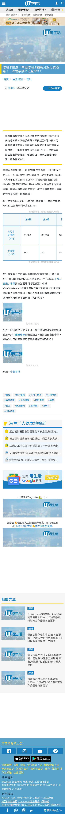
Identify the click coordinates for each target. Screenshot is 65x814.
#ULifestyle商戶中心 (31, 805)
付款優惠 (10, 411)
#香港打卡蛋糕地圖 (43, 798)
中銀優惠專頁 (20, 334)
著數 (8, 395)
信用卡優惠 (36, 395)
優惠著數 (23, 9)
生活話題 (18, 79)
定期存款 (49, 15)
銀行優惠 (20, 395)
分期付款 (51, 395)
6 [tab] (40, 21)
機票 (51, 400)
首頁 (6, 79)
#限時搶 (45, 801)
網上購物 (20, 406)
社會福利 (18, 772)
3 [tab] (31, 21)
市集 (15, 765)
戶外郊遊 (6, 772)
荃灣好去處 (22, 768)
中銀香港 (15, 371)
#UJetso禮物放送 (10, 805)
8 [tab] (34, 24)
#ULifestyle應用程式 (28, 801)
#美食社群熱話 (24, 798)
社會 (47, 768)
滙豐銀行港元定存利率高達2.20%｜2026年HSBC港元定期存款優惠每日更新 (44, 682)
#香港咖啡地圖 (9, 801)
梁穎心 (11, 88)
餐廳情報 (57, 768)
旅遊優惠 (24, 400)
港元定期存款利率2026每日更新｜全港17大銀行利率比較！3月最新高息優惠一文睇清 (44, 638)
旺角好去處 (36, 768)
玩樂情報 (39, 9)
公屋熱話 (25, 15)
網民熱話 (6, 781)
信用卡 (46, 406)
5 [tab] (37, 21)
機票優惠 (10, 400)
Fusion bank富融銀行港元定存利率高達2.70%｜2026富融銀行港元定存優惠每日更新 (44, 617)
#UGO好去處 (8, 798)
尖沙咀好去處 (34, 765)
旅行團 (33, 406)
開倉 (22, 765)
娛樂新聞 (37, 15)
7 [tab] (31, 24)
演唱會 (9, 9)
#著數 (46, 805)
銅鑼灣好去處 (51, 765)
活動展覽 (6, 765)
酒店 (8, 406)
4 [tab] (34, 21)
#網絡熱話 (56, 805)
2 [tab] (28, 21)
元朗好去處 (7, 768)
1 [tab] (25, 21)
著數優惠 (39, 400)
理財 (29, 79)
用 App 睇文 (54, 88)
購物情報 (55, 9)
